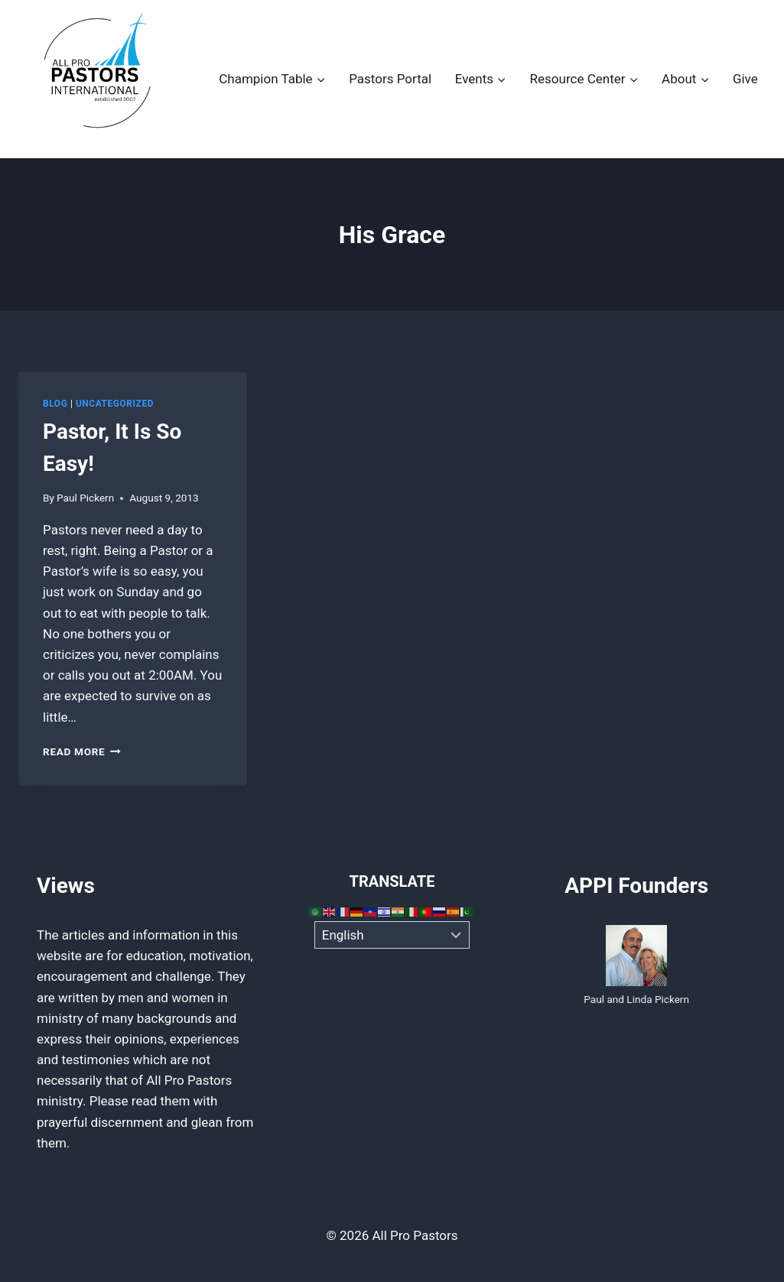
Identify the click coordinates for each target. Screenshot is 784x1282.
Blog (55, 403)
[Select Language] (392, 935)
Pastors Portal (390, 78)
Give (745, 78)
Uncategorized (115, 403)
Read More (82, 751)
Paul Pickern (85, 498)
